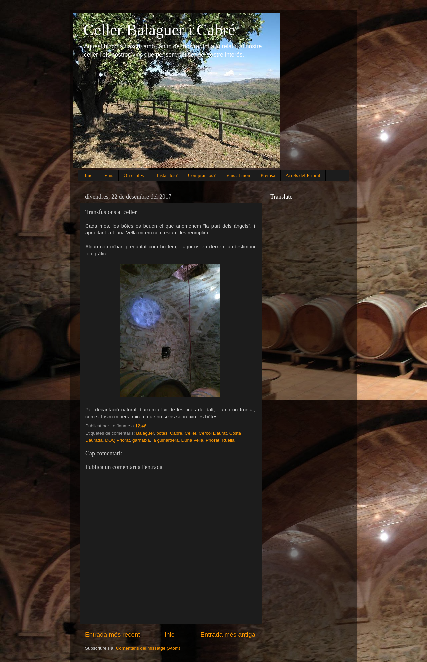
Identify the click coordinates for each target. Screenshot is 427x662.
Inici (89, 175)
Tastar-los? (167, 175)
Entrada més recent (112, 634)
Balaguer (145, 433)
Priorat (212, 440)
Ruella (228, 440)
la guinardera (165, 440)
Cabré (176, 433)
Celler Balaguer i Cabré (159, 30)
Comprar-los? (202, 175)
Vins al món (238, 175)
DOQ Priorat (117, 440)
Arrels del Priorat (303, 175)
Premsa (267, 175)
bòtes (161, 433)
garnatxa (141, 440)
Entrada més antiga (227, 634)
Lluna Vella (192, 440)
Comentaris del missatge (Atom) (148, 648)
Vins (108, 175)
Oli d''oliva (135, 175)
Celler (190, 433)
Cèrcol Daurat (213, 433)
